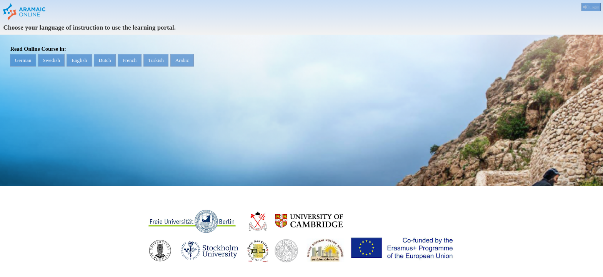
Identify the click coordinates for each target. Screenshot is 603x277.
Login (590, 7)
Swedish (61, 62)
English (95, 62)
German (26, 62)
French (159, 62)
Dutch (127, 62)
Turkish (192, 62)
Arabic (224, 62)
